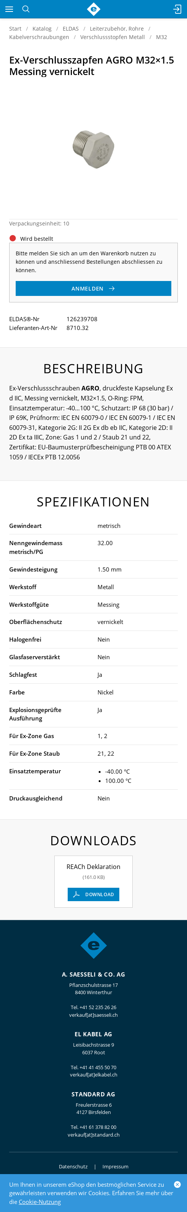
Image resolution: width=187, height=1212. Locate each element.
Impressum (115, 1166)
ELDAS (71, 28)
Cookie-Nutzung (40, 1201)
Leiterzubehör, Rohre (117, 28)
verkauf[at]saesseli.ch (93, 1014)
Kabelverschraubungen (39, 37)
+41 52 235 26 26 (98, 1007)
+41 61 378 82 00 (98, 1127)
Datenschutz (73, 1166)
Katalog (42, 28)
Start (15, 28)
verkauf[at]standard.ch (94, 1134)
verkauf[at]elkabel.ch (93, 1074)
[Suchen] (25, 9)
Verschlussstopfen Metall (112, 37)
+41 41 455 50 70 (98, 1067)
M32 (161, 37)
